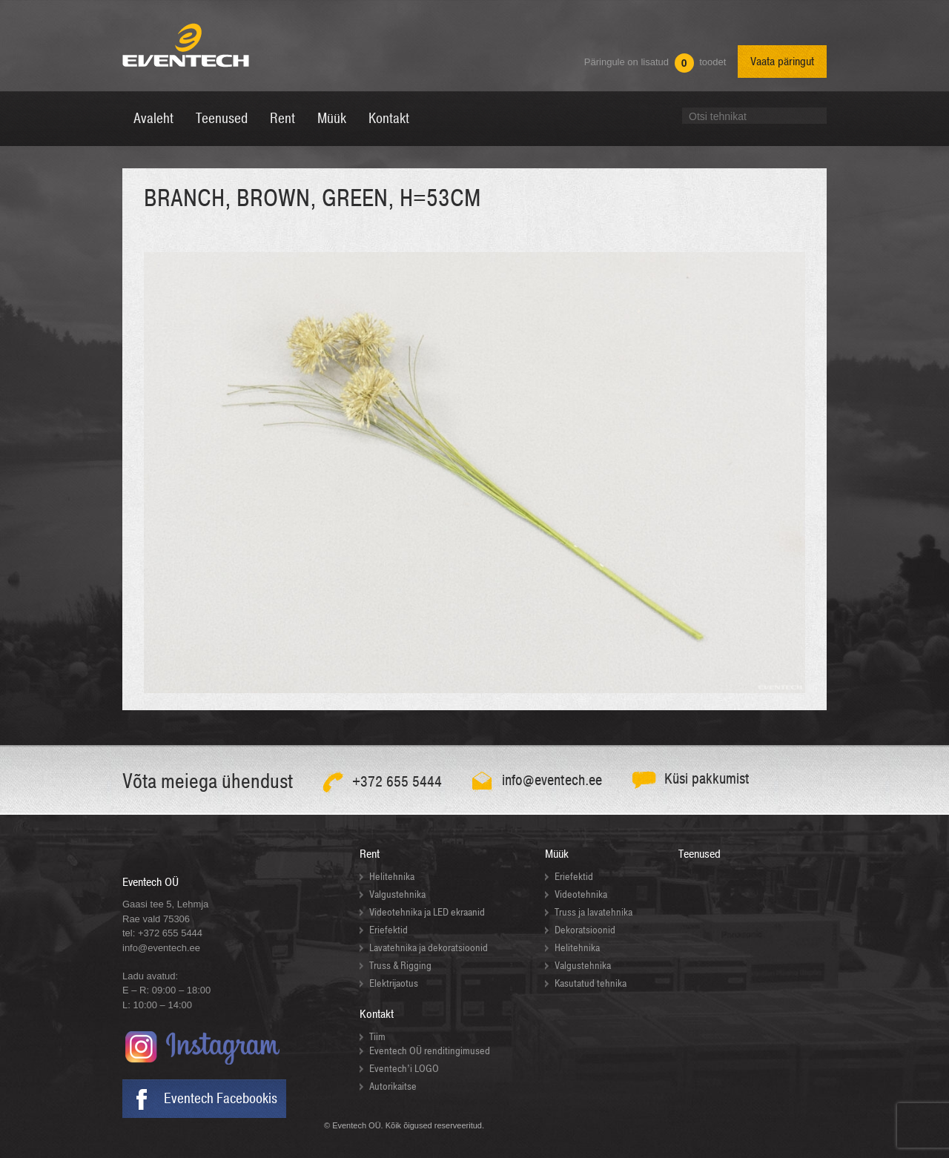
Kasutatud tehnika (590, 983)
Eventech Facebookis (220, 1098)
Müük (557, 854)
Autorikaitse (393, 1086)
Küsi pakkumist (707, 779)
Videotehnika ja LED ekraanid (427, 912)
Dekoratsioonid (585, 930)
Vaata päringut (782, 61)
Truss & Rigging (400, 966)
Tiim (377, 1037)
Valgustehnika (397, 894)
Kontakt (377, 1014)
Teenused (699, 854)
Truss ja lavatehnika (593, 912)
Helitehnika (391, 877)
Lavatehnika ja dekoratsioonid (428, 948)
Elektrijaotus (393, 983)
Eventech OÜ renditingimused (429, 1051)
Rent (370, 854)
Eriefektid (388, 930)
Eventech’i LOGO (404, 1069)
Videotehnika (581, 894)
